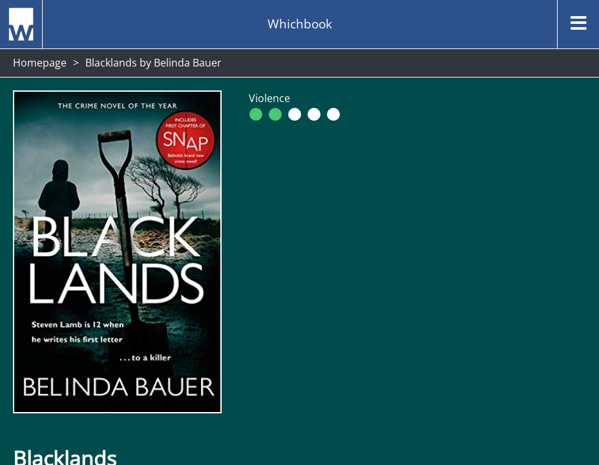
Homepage (40, 63)
